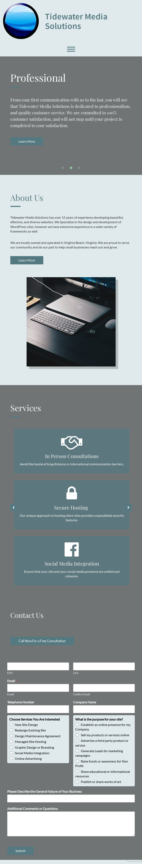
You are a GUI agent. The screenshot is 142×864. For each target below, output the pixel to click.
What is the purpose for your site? (99, 723)
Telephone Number (20, 706)
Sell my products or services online (105, 738)
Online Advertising (28, 762)
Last (75, 676)
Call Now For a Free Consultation (42, 644)
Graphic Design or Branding (34, 751)
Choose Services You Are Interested (34, 723)
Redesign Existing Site (30, 734)
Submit (20, 854)
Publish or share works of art (101, 785)
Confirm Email (81, 697)
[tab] (63, 168)
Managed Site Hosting (30, 745)
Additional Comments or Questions (32, 812)
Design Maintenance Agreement (38, 739)
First (10, 676)
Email (12, 684)
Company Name (84, 706)
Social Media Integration (32, 756)
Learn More (116, 141)
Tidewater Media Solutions (76, 21)
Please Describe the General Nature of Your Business (44, 795)
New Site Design (26, 728)
